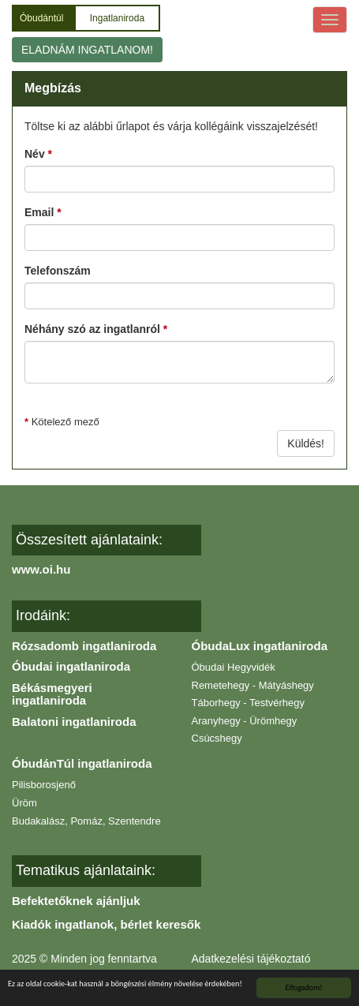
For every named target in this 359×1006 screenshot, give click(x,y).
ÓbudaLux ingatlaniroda (260, 646)
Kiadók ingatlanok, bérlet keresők (106, 924)
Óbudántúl (43, 18)
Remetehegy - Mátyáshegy (253, 685)
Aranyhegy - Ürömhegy (244, 721)
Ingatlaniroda (117, 18)
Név (38, 154)
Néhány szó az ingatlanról (95, 329)
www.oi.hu (41, 569)
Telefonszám (57, 270)
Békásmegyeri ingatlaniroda (52, 694)
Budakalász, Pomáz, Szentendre (86, 821)
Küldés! (305, 443)
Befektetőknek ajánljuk (76, 900)
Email (43, 212)
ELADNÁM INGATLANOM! (87, 49)
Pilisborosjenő (44, 785)
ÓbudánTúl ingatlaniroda (82, 763)
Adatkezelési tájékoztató (251, 958)
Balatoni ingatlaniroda (74, 721)
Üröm (24, 803)
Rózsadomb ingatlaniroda (84, 646)
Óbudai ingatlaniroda (71, 666)
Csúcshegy (217, 738)
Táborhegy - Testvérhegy (248, 703)
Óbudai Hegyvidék (233, 667)
